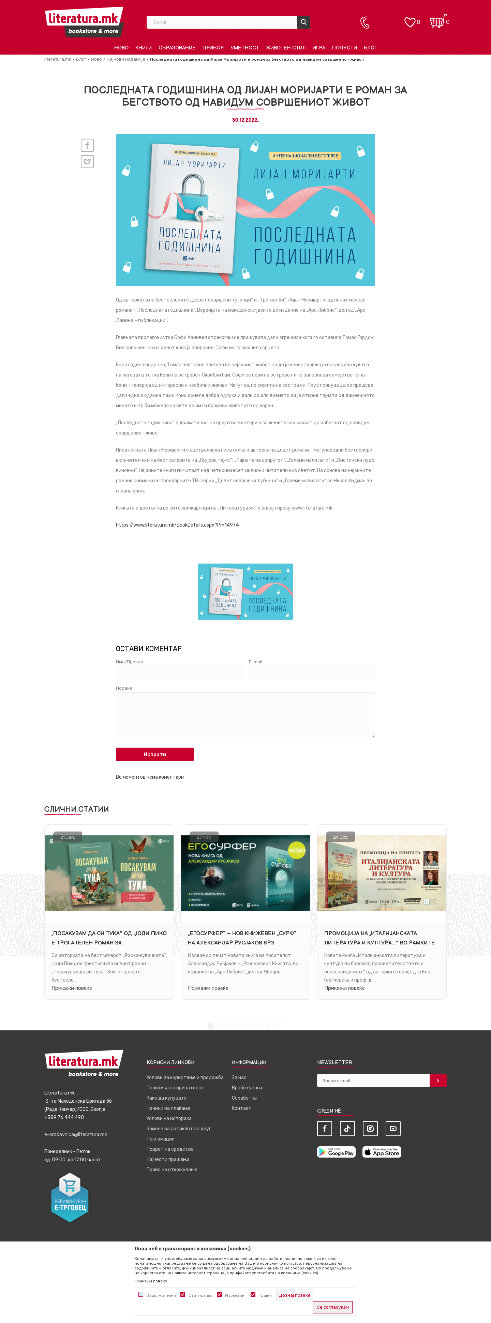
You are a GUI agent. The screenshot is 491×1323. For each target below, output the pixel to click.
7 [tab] (270, 1026)
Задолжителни (161, 1295)
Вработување (248, 1088)
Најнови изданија (126, 59)
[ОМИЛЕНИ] (409, 19)
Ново (96, 59)
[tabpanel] (109, 912)
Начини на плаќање (169, 1108)
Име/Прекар (129, 662)
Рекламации (161, 1139)
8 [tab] (280, 1026)
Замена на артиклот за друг (179, 1129)
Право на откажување (172, 1170)
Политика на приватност (175, 1088)
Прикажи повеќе (71, 988)
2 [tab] (221, 1026)
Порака (124, 688)
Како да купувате (167, 1098)
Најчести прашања (168, 1159)
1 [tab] (211, 1026)
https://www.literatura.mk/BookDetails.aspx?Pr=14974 (177, 525)
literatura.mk (57, 59)
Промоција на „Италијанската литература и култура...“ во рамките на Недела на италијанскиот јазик (379, 943)
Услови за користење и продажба (185, 1078)
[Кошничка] (438, 19)
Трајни (265, 1295)
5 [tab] (250, 1026)
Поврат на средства (170, 1149)
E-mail (255, 662)
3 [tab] (230, 1026)
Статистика (200, 1295)
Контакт (241, 1108)
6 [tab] (260, 1026)
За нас (239, 1078)
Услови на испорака (169, 1118)
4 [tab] (240, 1026)
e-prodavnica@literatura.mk (75, 1134)
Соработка (244, 1098)
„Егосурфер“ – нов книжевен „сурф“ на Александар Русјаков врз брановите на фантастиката (242, 943)
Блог (81, 59)
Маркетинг (235, 1295)
